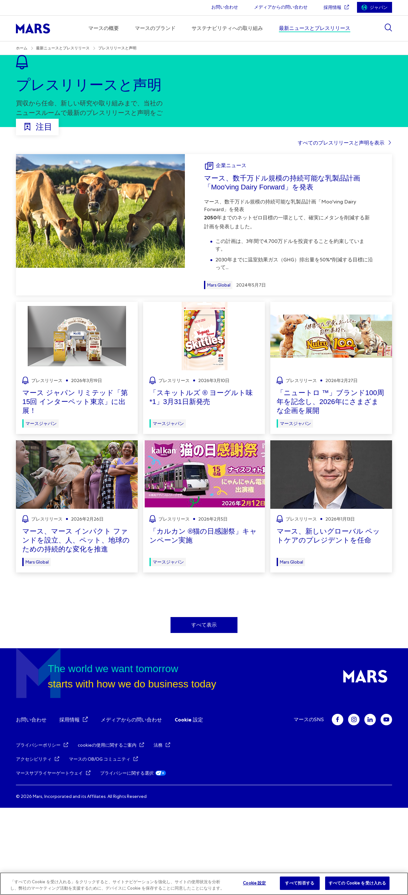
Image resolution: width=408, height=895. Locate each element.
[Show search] (388, 28)
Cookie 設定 (189, 807)
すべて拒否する (299, 883)
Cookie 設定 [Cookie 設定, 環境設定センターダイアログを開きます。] (254, 883)
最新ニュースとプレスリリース (63, 48)
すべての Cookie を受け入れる (357, 883)
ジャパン (379, 7)
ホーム (21, 48)
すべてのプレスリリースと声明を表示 (341, 230)
